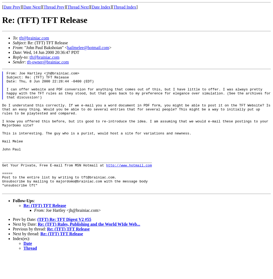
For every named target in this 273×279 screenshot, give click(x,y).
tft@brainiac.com (34, 38)
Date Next (32, 7)
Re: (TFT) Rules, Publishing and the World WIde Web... (89, 248)
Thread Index (124, 7)
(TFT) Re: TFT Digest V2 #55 (64, 243)
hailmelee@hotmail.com (88, 47)
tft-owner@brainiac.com (48, 62)
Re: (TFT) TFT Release (44, 229)
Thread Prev (54, 7)
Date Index (101, 7)
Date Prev (12, 7)
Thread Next (78, 7)
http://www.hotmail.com (129, 184)
